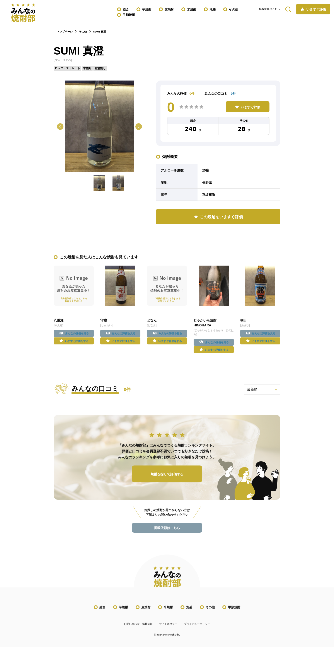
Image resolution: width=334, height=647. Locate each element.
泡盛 (213, 9)
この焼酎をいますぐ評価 (221, 217)
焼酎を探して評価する (167, 478)
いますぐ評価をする (77, 345)
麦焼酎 (169, 9)
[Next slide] (138, 126)
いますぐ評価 (316, 9)
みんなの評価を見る (77, 337)
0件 (233, 93)
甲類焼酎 (129, 15)
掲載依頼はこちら (269, 8)
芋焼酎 (146, 9)
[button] (99, 183)
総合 (126, 9)
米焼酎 (191, 9)
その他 (233, 9)
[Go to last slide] (60, 126)
